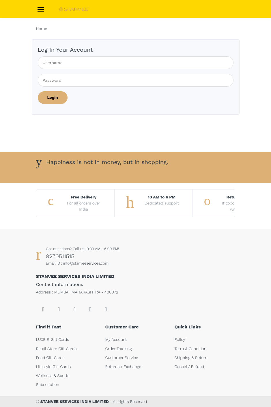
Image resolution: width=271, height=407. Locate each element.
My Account (116, 339)
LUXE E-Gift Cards (52, 339)
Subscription (47, 384)
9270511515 (60, 256)
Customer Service (121, 357)
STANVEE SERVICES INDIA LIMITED (74, 401)
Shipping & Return (191, 357)
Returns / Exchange (123, 366)
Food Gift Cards (50, 357)
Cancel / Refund (189, 366)
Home (41, 28)
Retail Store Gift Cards (56, 348)
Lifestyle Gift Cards (53, 366)
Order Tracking (118, 348)
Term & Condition (190, 348)
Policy (180, 339)
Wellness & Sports (53, 375)
